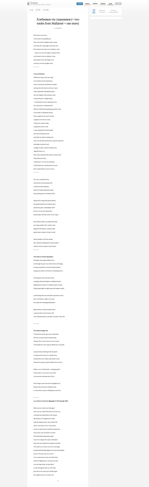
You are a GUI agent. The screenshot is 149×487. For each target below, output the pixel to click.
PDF (39, 10)
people (87, 3)
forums (103, 3)
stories (79, 3)
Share (46, 10)
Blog (110, 3)
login (118, 3)
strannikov (59, 28)
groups (95, 3)
